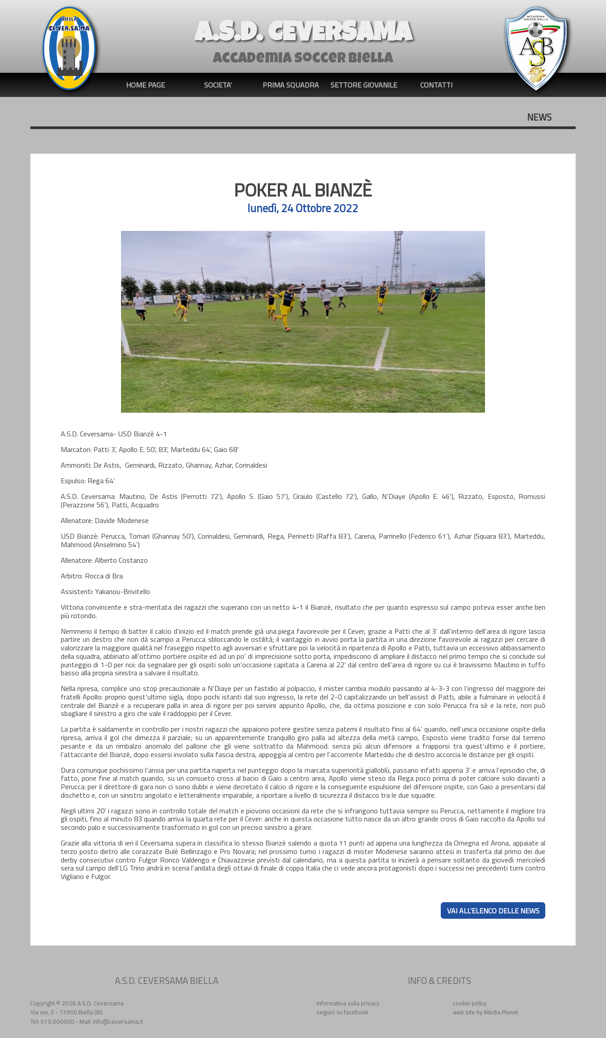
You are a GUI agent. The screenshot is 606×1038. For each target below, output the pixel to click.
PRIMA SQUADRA (291, 85)
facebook (356, 1012)
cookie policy (470, 1003)
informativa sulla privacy (348, 1003)
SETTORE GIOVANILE (363, 85)
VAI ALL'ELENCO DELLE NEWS (493, 910)
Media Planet (501, 1012)
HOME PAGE (145, 85)
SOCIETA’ (218, 85)
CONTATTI (436, 85)
